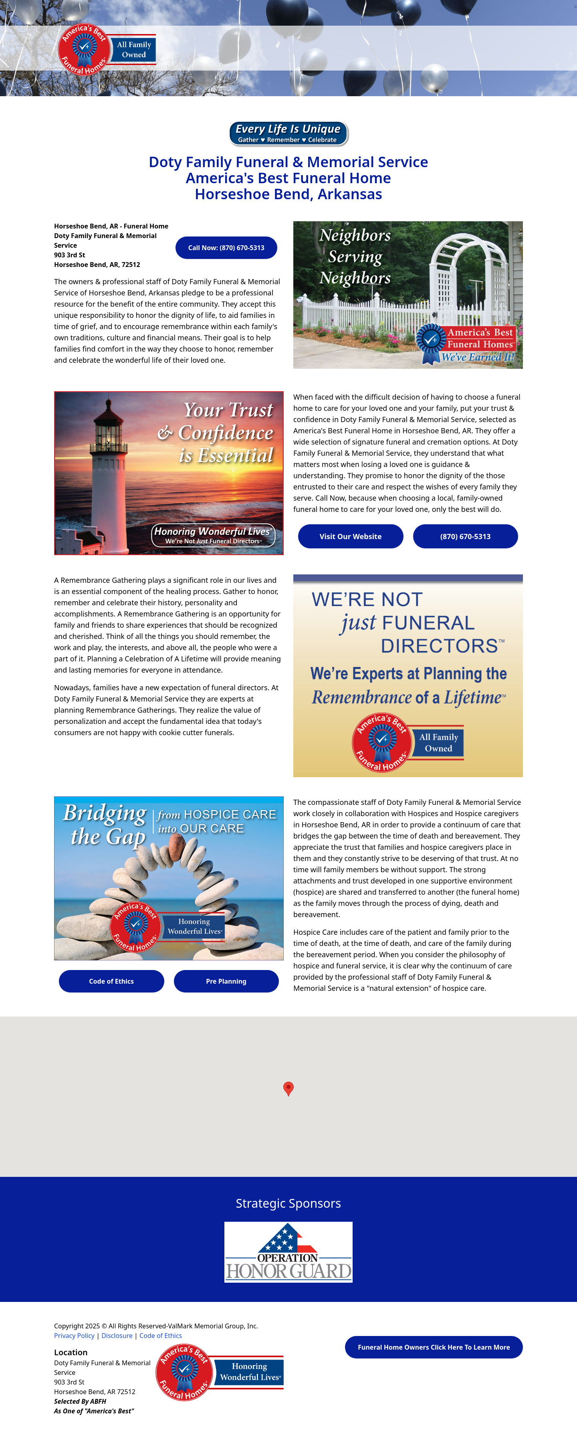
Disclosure (117, 1335)
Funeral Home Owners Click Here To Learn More (434, 1347)
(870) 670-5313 (465, 536)
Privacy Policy (74, 1335)
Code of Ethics (111, 981)
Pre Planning (226, 981)
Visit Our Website (351, 536)
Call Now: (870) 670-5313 (226, 247)
